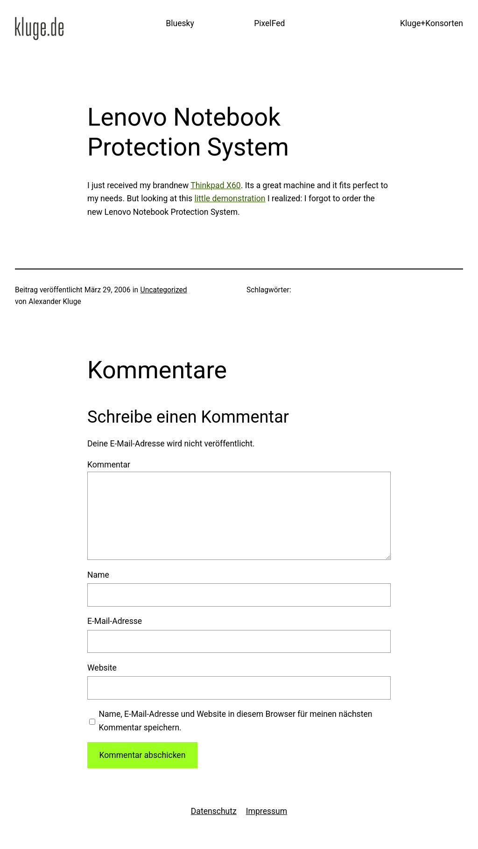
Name (98, 575)
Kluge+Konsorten (431, 23)
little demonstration (229, 198)
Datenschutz (214, 811)
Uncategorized (164, 290)
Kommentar (108, 464)
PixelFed (269, 23)
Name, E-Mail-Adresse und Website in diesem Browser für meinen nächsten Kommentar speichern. (235, 720)
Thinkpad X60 (215, 185)
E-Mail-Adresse (114, 621)
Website (102, 667)
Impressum (266, 811)
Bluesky (180, 23)
